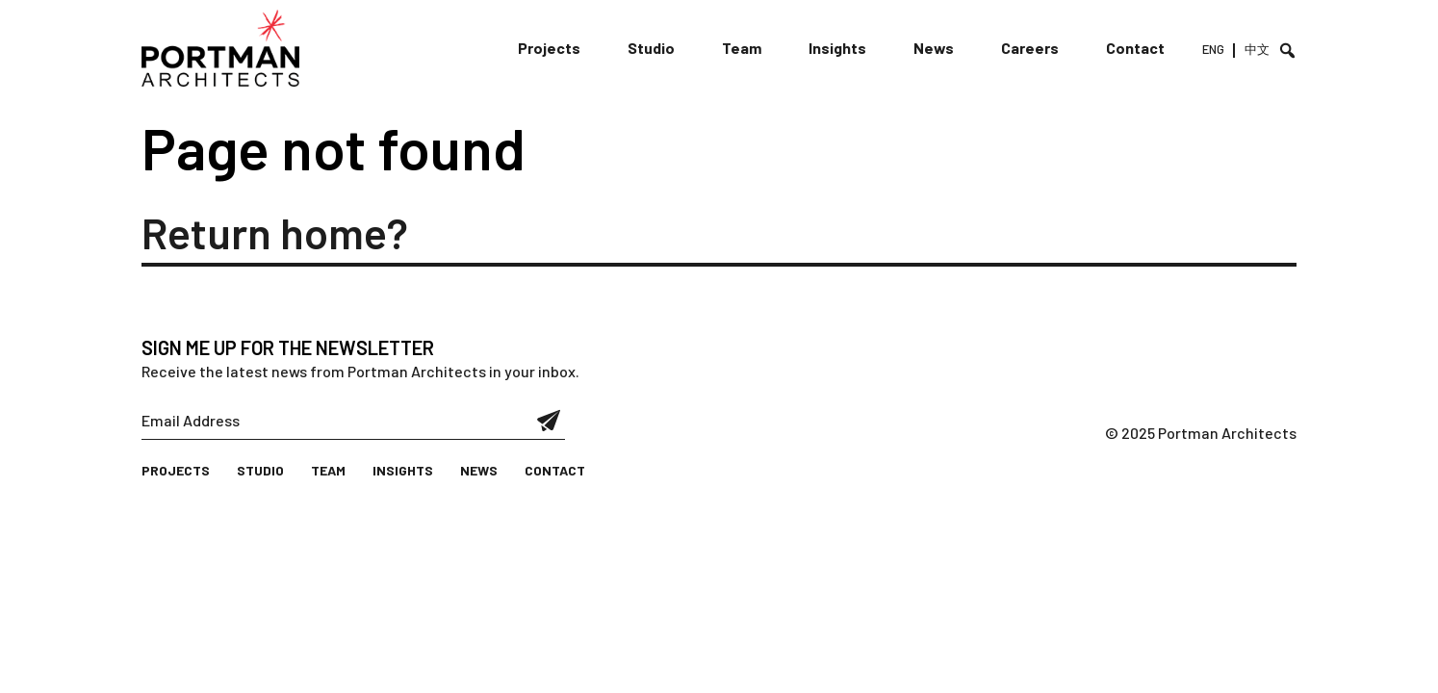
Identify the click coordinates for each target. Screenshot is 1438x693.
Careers (1030, 47)
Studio (651, 47)
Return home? (274, 232)
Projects (549, 47)
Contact (1135, 47)
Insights (837, 47)
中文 (1257, 49)
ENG (1213, 49)
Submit (549, 420)
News (933, 47)
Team (741, 47)
